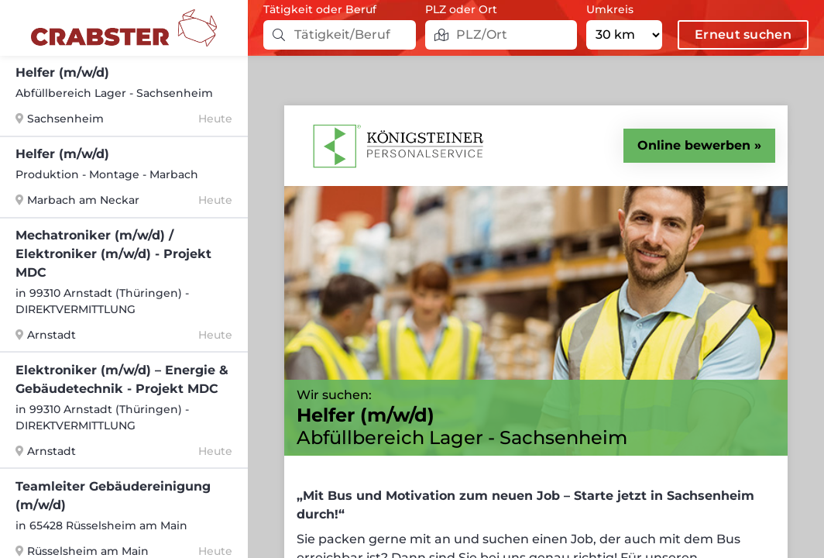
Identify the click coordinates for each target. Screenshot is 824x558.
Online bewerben (693, 145)
